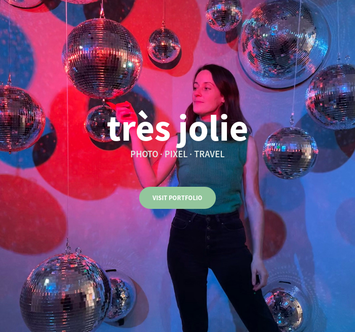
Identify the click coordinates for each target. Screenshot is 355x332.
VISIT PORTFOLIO (177, 198)
